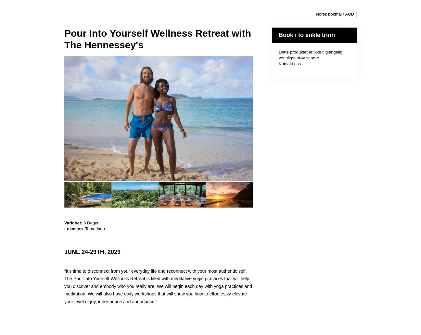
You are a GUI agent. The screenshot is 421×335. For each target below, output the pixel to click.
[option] (87, 195)
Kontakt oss (290, 63)
